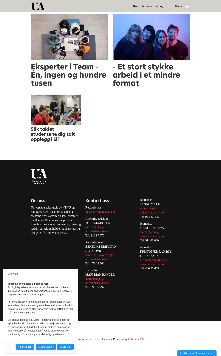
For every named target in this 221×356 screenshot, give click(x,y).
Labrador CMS (137, 339)
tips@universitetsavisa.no (100, 211)
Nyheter (147, 6)
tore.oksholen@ (95, 227)
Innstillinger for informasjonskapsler (196, 353)
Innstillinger (25, 346)
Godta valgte (46, 346)
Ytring (159, 6)
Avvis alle (65, 346)
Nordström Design (99, 339)
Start (136, 6)
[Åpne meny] (187, 6)
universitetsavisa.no (97, 231)
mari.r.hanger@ (94, 278)
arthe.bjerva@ (150, 232)
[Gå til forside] (37, 6)
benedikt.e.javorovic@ (99, 255)
